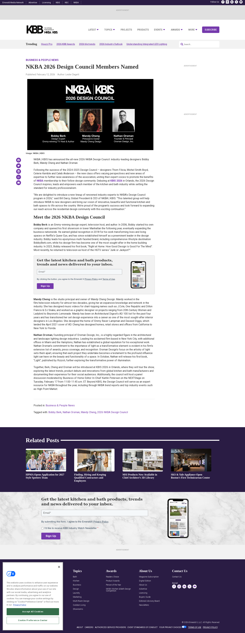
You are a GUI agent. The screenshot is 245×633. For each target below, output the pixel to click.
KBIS (58, 3)
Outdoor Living (79, 605)
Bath (75, 577)
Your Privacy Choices (170, 627)
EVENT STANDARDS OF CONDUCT (143, 627)
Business (77, 585)
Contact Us (177, 577)
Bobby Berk (54, 412)
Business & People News (42, 60)
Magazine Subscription (149, 577)
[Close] (59, 567)
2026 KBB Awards (65, 44)
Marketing (77, 597)
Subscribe (211, 29)
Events (158, 30)
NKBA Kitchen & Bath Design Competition (118, 590)
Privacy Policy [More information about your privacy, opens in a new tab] (19, 605)
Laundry (76, 593)
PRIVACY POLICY (210, 627)
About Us (143, 585)
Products (143, 30)
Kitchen (76, 581)
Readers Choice (112, 577)
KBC (67, 3)
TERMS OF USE (194, 627)
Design (76, 589)
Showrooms (78, 609)
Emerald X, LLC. (195, 622)
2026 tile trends (87, 44)
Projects (126, 30)
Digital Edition (145, 581)
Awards (175, 30)
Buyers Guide (144, 597)
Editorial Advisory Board (149, 601)
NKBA (76, 3)
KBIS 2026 (116, 180)
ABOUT (80, 627)
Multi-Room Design (81, 601)
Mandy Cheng (88, 412)
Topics (108, 30)
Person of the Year (113, 585)
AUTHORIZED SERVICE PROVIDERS (110, 627)
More (191, 30)
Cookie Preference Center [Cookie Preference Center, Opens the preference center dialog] (33, 621)
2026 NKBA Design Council (112, 412)
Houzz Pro (46, 44)
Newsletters (144, 605)
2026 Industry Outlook (110, 44)
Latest (92, 30)
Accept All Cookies (32, 612)
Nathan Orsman (71, 412)
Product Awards (113, 581)
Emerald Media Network (13, 3)
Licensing (46, 3)
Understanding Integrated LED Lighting (146, 44)
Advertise (33, 3)
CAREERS (89, 627)
